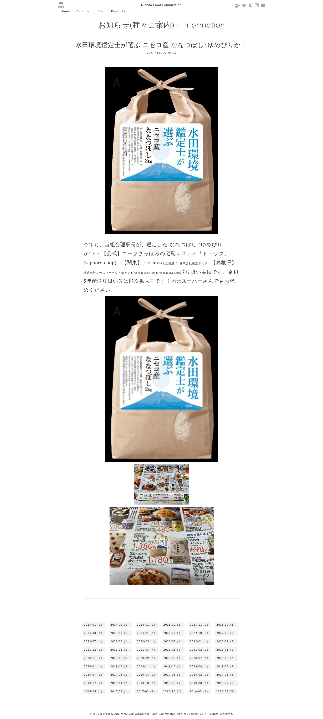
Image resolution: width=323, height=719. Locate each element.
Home (65, 11)
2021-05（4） (147, 649)
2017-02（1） (146, 691)
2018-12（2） (94, 683)
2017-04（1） (94, 691)
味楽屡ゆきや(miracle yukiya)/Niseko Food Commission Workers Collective (151, 713)
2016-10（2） (173, 691)
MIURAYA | (161, 263)
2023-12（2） (173, 624)
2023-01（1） (147, 633)
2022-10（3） (200, 633)
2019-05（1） (120, 674)
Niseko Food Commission (161, 5)
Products (118, 11)
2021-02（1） (200, 649)
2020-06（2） (226, 658)
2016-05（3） (226, 691)
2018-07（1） (226, 683)
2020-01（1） (94, 666)
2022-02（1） (200, 641)
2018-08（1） (200, 683)
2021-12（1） (94, 649)
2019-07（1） (94, 674)
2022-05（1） (147, 641)
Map (101, 11)
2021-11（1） (120, 649)
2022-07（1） (94, 641)
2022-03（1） (173, 641)
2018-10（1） (147, 683)
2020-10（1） (120, 658)
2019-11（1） (147, 666)
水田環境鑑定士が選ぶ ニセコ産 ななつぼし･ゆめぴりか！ (161, 45)
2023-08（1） (94, 633)
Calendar (84, 11)
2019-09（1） (200, 666)
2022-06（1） (120, 641)
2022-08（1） (226, 633)
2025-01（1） (94, 624)
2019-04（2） (147, 674)
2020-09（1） (147, 658)
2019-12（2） (120, 666)
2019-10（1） (173, 666)
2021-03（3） (173, 649)
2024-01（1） (147, 624)
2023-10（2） (226, 624)
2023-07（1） (120, 633)
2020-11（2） (94, 658)
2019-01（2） (226, 674)
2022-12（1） (173, 633)
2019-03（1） (173, 674)
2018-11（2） (120, 683)
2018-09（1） (173, 683)
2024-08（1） (120, 624)
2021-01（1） (226, 649)
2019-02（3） (200, 674)
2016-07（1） (200, 691)
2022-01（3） (226, 641)
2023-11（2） (200, 624)
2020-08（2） (173, 658)
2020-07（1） (200, 658)
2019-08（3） (226, 666)
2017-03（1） (120, 691)
